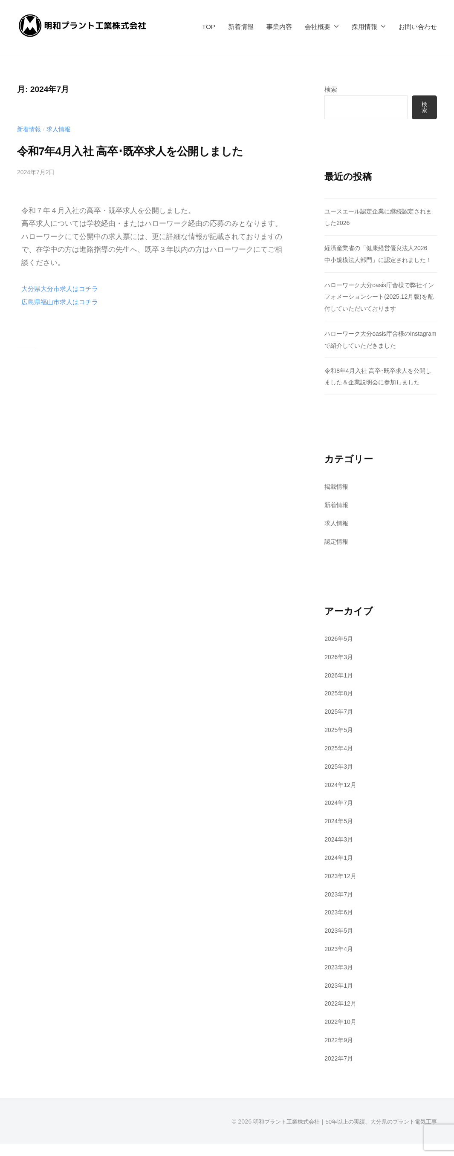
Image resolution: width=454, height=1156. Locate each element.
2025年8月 (340, 705)
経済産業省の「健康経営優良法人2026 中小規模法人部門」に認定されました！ (382, 260)
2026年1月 (340, 687)
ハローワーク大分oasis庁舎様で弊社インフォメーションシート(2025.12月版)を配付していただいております (380, 309)
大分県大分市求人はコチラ (64, 309)
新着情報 (241, 26)
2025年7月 (340, 723)
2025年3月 (340, 778)
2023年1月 (340, 997)
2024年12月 (341, 797)
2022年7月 (340, 1070)
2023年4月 (340, 961)
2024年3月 (340, 851)
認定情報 (337, 553)
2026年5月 (340, 650)
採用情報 (364, 26)
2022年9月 (340, 1052)
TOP (208, 26)
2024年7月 (340, 815)
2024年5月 (340, 833)
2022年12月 (341, 1016)
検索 (330, 89)
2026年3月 (340, 669)
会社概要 (317, 26)
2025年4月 (340, 760)
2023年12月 (341, 888)
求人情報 (61, 129)
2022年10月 (341, 1034)
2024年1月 (340, 869)
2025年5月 (340, 742)
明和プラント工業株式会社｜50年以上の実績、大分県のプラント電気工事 (338, 1133)
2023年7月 (340, 906)
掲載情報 (337, 498)
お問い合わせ (418, 26)
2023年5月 (340, 942)
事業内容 (279, 26)
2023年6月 (340, 924)
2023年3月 (340, 979)
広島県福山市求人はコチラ (64, 322)
